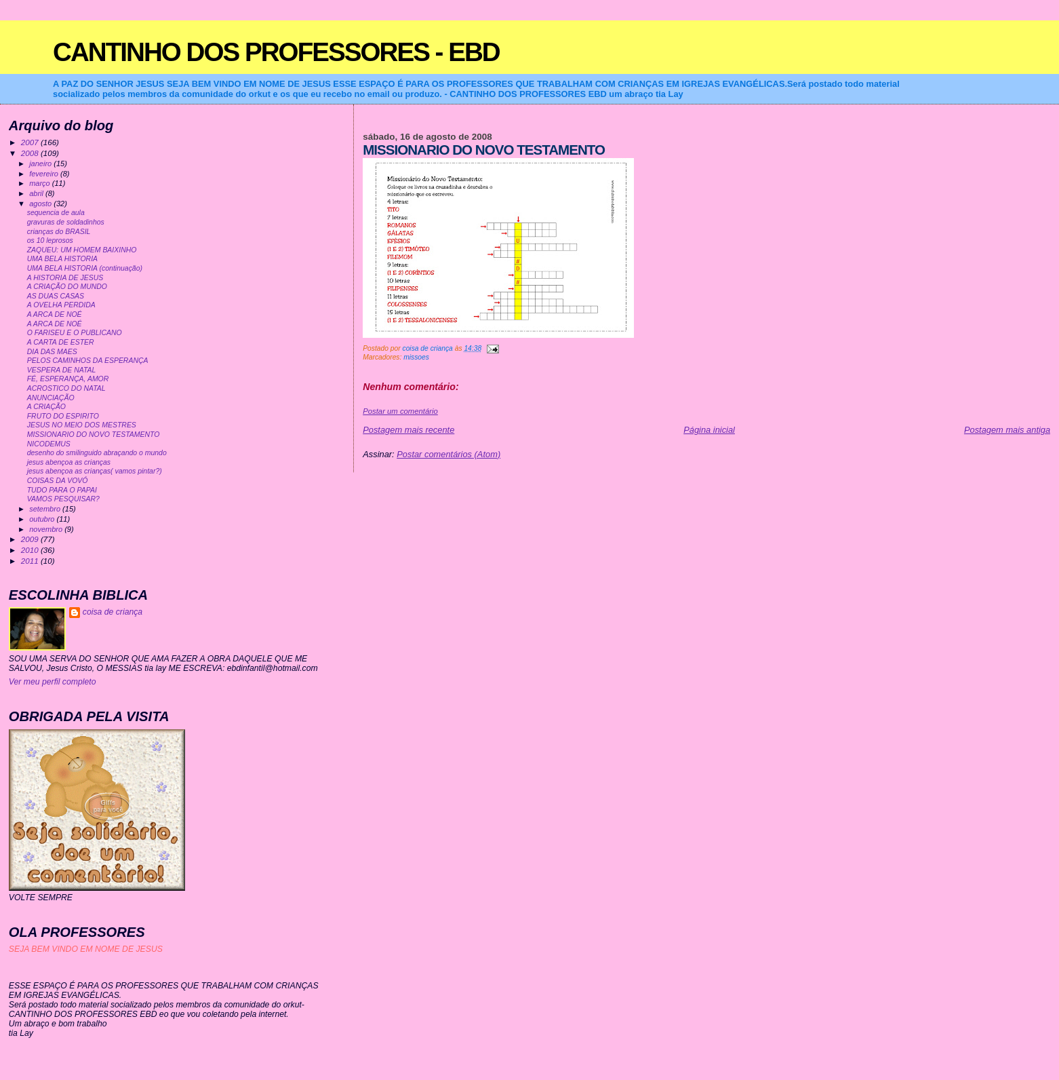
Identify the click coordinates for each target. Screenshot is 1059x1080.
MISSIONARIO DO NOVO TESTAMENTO (93, 434)
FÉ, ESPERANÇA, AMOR (68, 379)
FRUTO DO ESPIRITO (63, 416)
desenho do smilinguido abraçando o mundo (97, 453)
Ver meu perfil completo (52, 682)
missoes (416, 357)
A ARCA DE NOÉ (54, 314)
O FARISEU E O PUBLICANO (74, 332)
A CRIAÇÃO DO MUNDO (67, 286)
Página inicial (709, 430)
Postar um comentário (400, 411)
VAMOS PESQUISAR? (63, 499)
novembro (46, 529)
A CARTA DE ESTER (60, 342)
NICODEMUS (49, 444)
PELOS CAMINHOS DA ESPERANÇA (87, 360)
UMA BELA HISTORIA (62, 259)
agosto (41, 203)
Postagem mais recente (408, 430)
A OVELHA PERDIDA (61, 305)
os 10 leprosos (50, 240)
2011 (31, 560)
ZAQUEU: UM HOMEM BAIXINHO (82, 250)
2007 (31, 142)
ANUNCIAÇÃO (51, 398)
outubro (42, 519)
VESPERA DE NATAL (61, 370)
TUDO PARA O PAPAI (62, 490)
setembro (45, 509)
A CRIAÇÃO (46, 406)
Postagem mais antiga (1007, 430)
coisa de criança (112, 612)
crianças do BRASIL (59, 231)
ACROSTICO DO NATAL (66, 388)
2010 (31, 549)
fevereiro (44, 174)
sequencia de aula (56, 212)
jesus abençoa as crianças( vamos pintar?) (94, 471)
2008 (31, 153)
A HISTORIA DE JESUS (65, 278)
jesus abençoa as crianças (69, 462)
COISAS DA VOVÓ (57, 480)
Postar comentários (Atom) (448, 454)
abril (37, 193)
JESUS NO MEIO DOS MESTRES (81, 425)
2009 (31, 539)
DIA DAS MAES (52, 351)
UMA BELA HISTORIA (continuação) (84, 268)
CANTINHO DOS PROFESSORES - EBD (276, 51)
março (40, 183)
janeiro (41, 163)
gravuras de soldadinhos (65, 222)
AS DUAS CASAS (55, 296)
